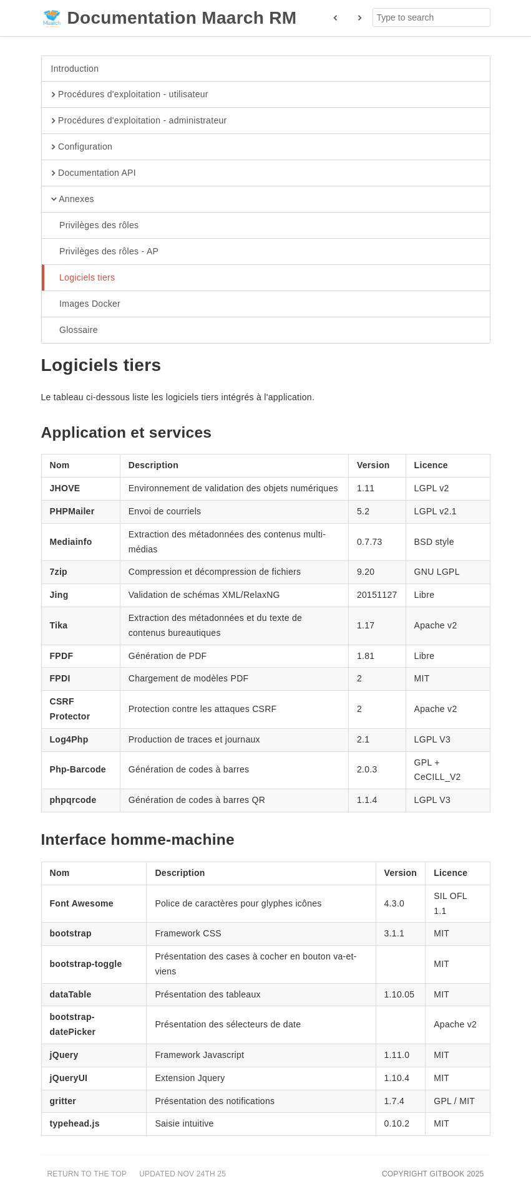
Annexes (72, 199)
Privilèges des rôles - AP (105, 252)
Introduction (75, 69)
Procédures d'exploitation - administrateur (139, 121)
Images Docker (86, 304)
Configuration (82, 147)
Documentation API (93, 173)
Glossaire (74, 330)
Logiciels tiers (83, 278)
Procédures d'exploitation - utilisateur (129, 95)
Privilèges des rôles (95, 225)
